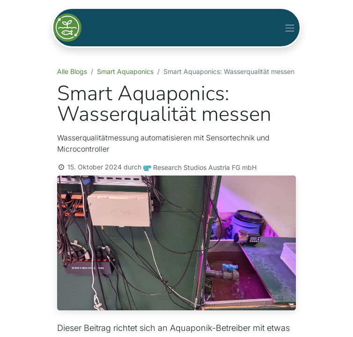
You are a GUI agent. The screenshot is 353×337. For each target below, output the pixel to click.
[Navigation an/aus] (290, 27)
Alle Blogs (72, 71)
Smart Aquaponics (125, 71)
